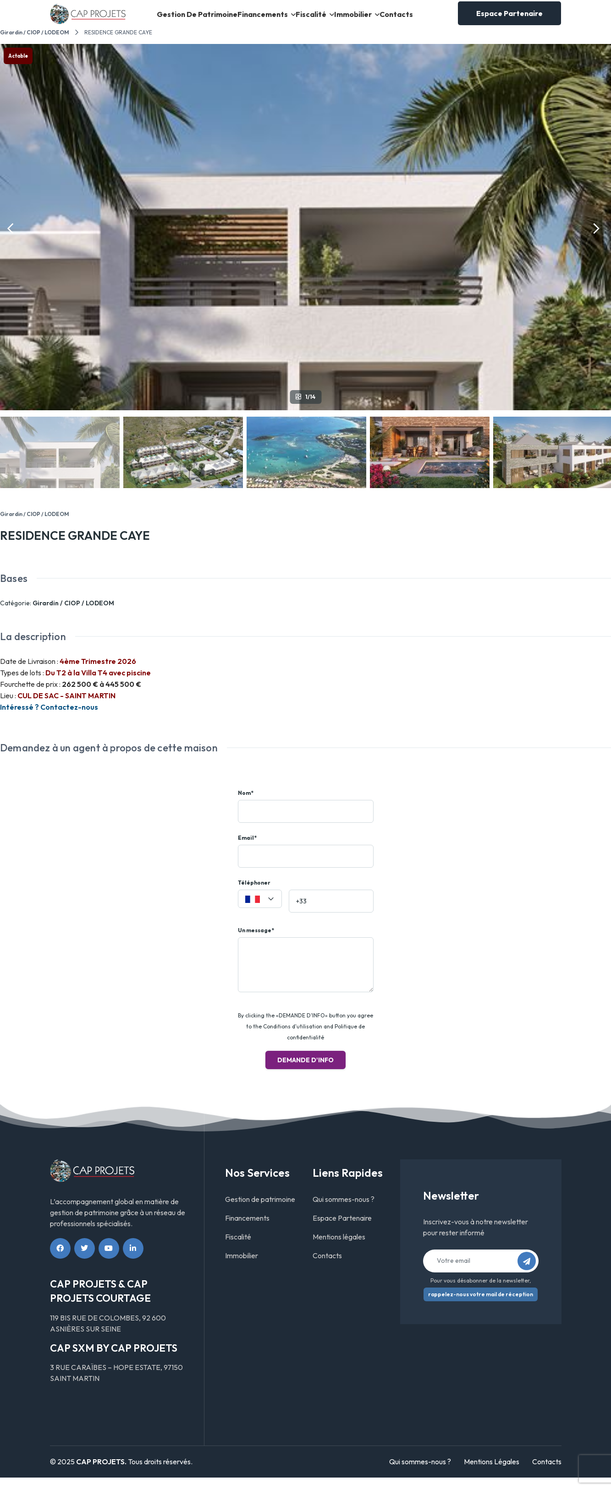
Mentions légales (339, 1248)
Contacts (397, 20)
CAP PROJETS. (101, 1473)
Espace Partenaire (509, 19)
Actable (18, 67)
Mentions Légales (491, 1473)
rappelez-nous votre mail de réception (480, 1305)
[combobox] (260, 910)
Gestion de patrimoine (193, 20)
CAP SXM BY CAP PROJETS (113, 1359)
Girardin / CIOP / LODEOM (34, 43)
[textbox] (259, 911)
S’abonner (529, 1275)
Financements (257, 20)
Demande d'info (305, 1071)
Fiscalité (306, 20)
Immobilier (351, 20)
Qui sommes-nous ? (343, 1210)
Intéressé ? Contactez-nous (49, 718)
